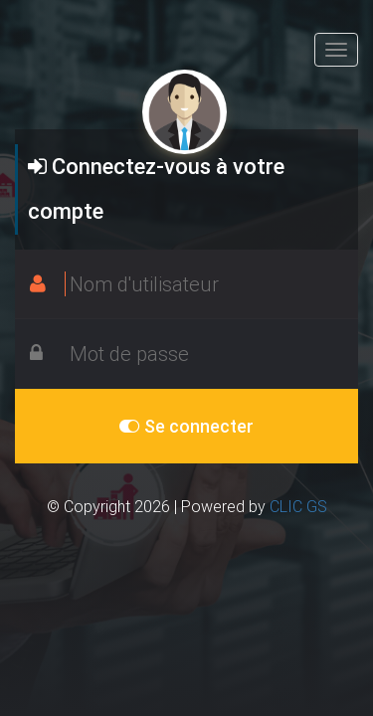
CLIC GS (298, 506)
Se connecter (186, 426)
